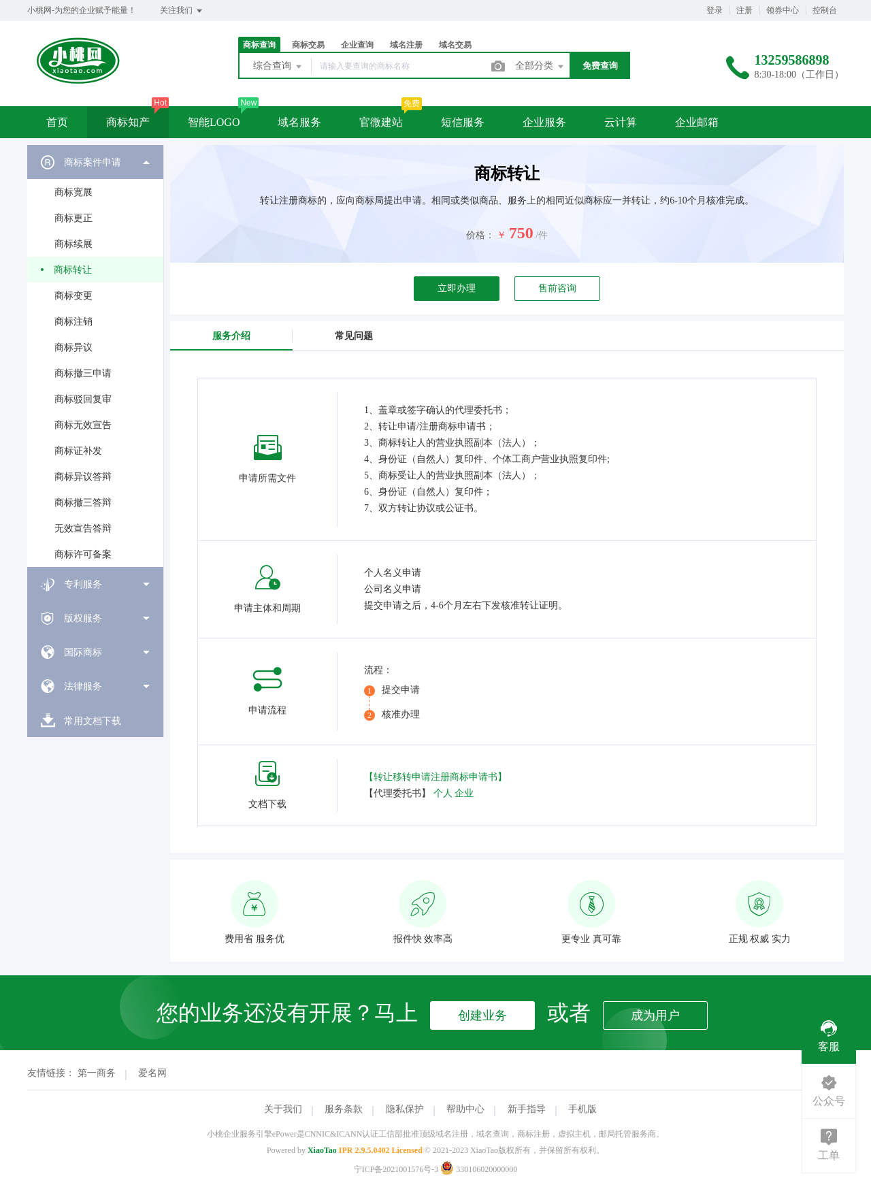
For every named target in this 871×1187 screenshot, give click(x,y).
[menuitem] (95, 356)
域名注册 (406, 45)
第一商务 (97, 1073)
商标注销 (73, 321)
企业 (464, 793)
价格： (480, 235)
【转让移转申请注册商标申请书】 (435, 777)
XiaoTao (322, 1150)
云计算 (620, 122)
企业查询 (357, 45)
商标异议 (73, 347)
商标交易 (308, 45)
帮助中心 (465, 1109)
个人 (443, 793)
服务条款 (344, 1109)
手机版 (582, 1109)
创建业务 (482, 1015)
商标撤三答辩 (83, 503)
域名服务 (299, 122)
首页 (57, 122)
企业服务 (544, 122)
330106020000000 (478, 1169)
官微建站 (381, 122)
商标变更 (73, 296)
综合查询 (278, 67)
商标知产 (128, 122)
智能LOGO (214, 122)
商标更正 (73, 218)
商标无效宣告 (83, 425)
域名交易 (455, 45)
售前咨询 (557, 288)
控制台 (824, 10)
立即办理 (457, 288)
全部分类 (540, 67)
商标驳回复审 (83, 399)
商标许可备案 (83, 554)
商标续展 (73, 244)
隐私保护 (405, 1109)
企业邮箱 (697, 122)
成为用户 (655, 1015)
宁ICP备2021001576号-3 (396, 1169)
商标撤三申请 (83, 373)
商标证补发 (78, 451)
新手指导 (527, 1109)
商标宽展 (73, 192)
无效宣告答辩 (83, 528)
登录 (714, 10)
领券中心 (782, 10)
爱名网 (152, 1073)
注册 (744, 10)
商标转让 (73, 270)
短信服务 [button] (462, 122)
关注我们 (182, 11)
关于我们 (283, 1109)
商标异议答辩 (83, 477)
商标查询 (259, 45)
